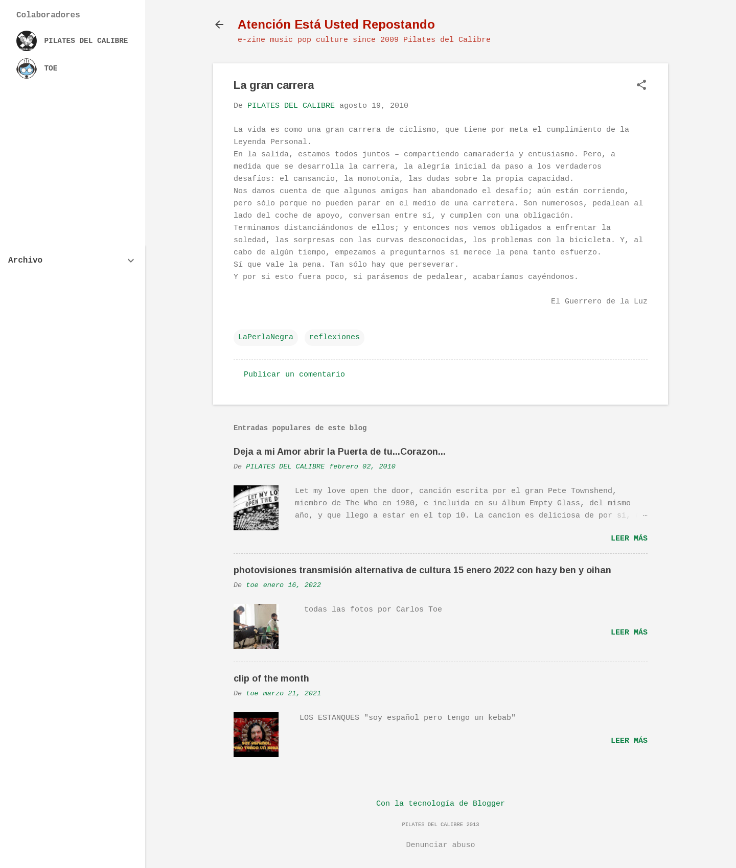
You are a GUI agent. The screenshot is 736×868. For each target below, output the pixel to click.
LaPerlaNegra (265, 337)
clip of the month (271, 678)
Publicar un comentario (294, 374)
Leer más (629, 538)
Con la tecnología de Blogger (440, 804)
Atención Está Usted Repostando (336, 24)
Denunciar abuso (440, 845)
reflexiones (334, 337)
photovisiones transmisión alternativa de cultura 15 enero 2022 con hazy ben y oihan (422, 570)
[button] (641, 86)
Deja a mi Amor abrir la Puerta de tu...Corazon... (340, 452)
